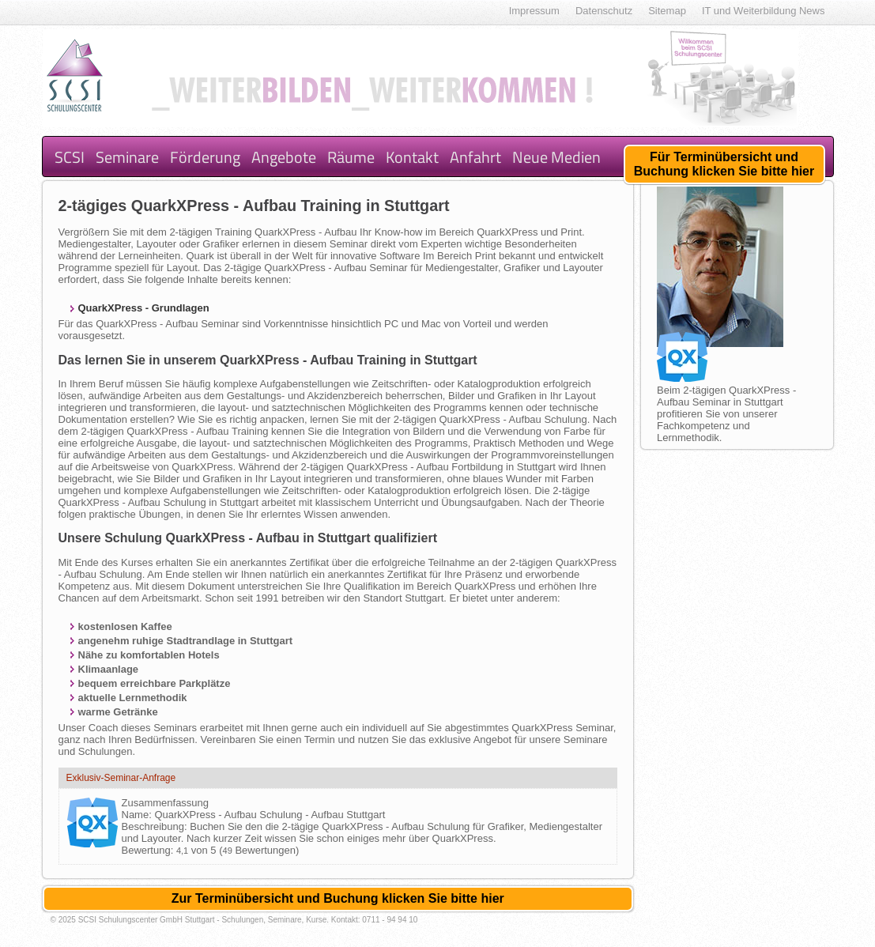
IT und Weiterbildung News (763, 11)
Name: (138, 815)
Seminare (127, 157)
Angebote (283, 157)
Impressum (534, 11)
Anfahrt (475, 157)
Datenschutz (603, 11)
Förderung (205, 157)
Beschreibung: (156, 826)
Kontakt (412, 157)
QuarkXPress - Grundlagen (143, 308)
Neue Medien (556, 157)
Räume (351, 157)
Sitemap (667, 11)
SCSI (70, 157)
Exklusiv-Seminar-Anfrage (121, 777)
